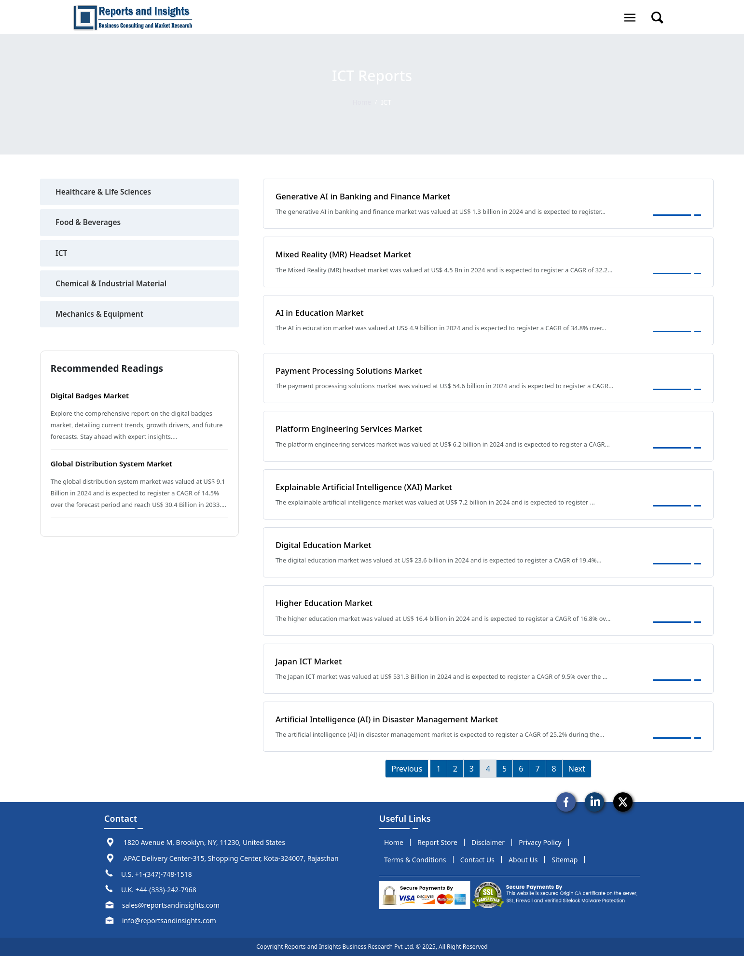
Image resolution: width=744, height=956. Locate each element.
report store (437, 842)
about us (523, 859)
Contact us (477, 859)
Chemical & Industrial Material (112, 285)
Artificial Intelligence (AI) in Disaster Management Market (392, 719)
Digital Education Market (326, 544)
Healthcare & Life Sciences (104, 192)
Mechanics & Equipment (100, 315)
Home (362, 102)
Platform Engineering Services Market (352, 428)
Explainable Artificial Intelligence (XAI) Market (368, 486)
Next (576, 768)
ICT (61, 254)
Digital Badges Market (92, 397)
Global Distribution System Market (115, 465)
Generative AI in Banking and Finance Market (367, 196)
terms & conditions (415, 859)
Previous (406, 768)
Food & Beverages (89, 223)
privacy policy (540, 842)
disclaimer (488, 842)
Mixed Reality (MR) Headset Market (346, 254)
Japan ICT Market (310, 660)
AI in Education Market (322, 312)
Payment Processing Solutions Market (352, 370)
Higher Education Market (326, 602)
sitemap (565, 859)
